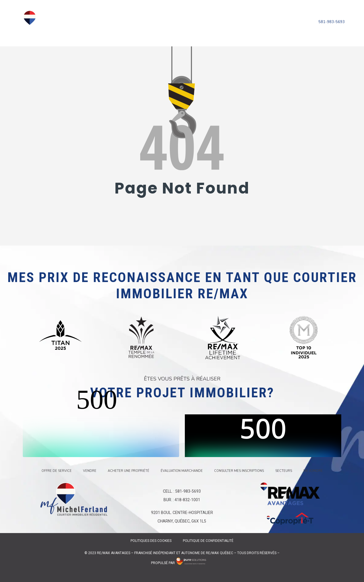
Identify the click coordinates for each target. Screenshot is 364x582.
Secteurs (206, 24)
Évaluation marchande (246, 18)
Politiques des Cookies (151, 541)
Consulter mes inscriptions (157, 24)
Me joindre (235, 24)
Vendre (145, 18)
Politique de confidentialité (208, 541)
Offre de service (112, 18)
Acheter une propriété (186, 18)
